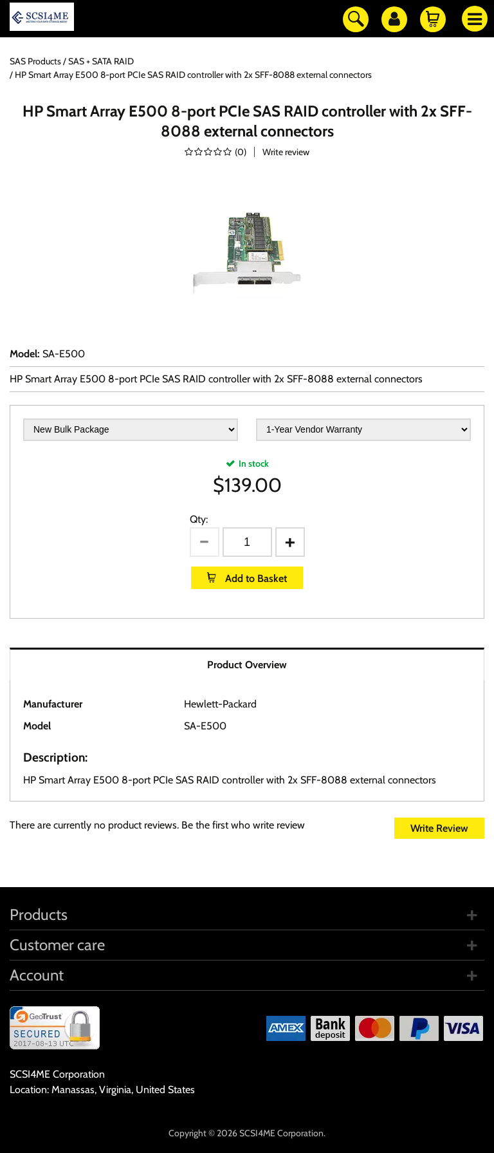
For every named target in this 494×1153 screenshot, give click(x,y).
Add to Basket (255, 578)
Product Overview (247, 665)
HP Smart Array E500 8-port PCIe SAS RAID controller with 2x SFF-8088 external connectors (216, 379)
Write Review (439, 828)
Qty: (199, 519)
